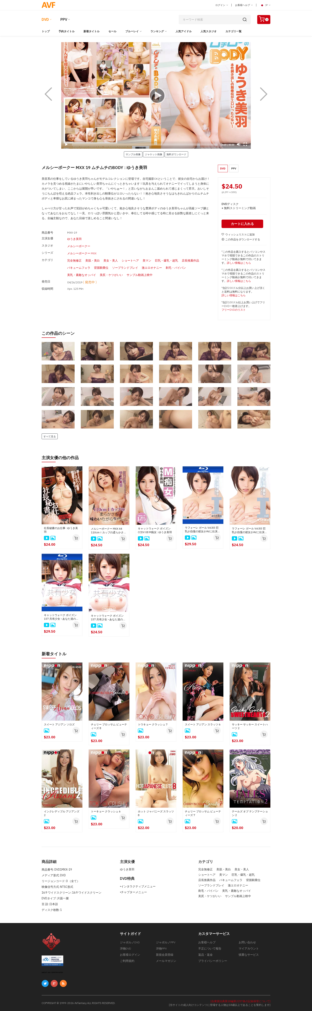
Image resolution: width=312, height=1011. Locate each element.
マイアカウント (249, 948)
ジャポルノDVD (130, 942)
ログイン (221, 5)
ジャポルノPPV (165, 942)
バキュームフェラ (78, 261)
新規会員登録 (164, 955)
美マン (147, 255)
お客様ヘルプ (244, 5)
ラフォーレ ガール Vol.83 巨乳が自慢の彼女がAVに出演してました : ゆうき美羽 (249, 530)
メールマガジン (166, 961)
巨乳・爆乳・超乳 (166, 255)
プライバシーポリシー (212, 961)
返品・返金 (205, 955)
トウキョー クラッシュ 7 (153, 724)
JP (265, 5)
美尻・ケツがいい (111, 267)
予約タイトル (67, 31)
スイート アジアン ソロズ (59, 724)
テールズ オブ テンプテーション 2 (250, 813)
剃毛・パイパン (176, 261)
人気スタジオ (209, 31)
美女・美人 (110, 255)
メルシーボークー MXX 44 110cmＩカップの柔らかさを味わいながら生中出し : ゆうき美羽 (108, 530)
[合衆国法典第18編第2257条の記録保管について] (240, 1001)
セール (112, 31)
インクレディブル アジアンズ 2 (61, 813)
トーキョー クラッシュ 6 (106, 811)
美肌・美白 (92, 255)
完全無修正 (74, 255)
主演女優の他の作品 (60, 457)
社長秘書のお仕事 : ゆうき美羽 (61, 530)
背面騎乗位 (101, 261)
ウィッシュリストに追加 (238, 234)
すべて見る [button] (49, 436)
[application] (156, 95)
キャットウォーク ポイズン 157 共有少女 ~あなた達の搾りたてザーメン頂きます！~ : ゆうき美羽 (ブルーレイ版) (61, 617)
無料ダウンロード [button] (176, 154)
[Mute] (238, 144)
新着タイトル (91, 31)
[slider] (145, 145)
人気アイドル (184, 31)
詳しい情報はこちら (239, 263)
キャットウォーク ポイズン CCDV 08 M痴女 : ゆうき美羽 (155, 530)
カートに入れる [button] (242, 224)
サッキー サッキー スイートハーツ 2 (250, 726)
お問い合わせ (247, 942)
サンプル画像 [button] (133, 154)
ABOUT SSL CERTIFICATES (52, 972)
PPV (63, 19)
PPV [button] (233, 168)
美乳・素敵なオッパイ (81, 267)
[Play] (156, 95)
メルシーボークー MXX (81, 250)
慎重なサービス (249, 955)
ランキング (157, 31)
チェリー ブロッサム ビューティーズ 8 (109, 726)
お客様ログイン (130, 955)
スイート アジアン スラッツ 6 (203, 724)
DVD (45, 19)
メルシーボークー (78, 244)
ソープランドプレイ (125, 261)
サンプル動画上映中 (139, 267)
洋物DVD (125, 948)
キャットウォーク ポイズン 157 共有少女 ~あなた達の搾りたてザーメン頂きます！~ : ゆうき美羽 (108, 617)
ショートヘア (130, 255)
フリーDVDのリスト (234, 310)
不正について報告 (209, 948)
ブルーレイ (132, 31)
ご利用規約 (127, 961)
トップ (46, 31)
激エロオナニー (152, 261)
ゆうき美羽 (74, 238)
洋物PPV (161, 948)
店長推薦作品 (190, 255)
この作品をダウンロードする (241, 239)
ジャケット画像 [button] (153, 154)
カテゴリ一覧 (233, 31)
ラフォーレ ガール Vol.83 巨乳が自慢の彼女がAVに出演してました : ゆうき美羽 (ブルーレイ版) (202, 529)
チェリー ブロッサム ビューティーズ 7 (203, 813)
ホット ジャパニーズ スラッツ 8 (156, 813)
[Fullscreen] (245, 144)
